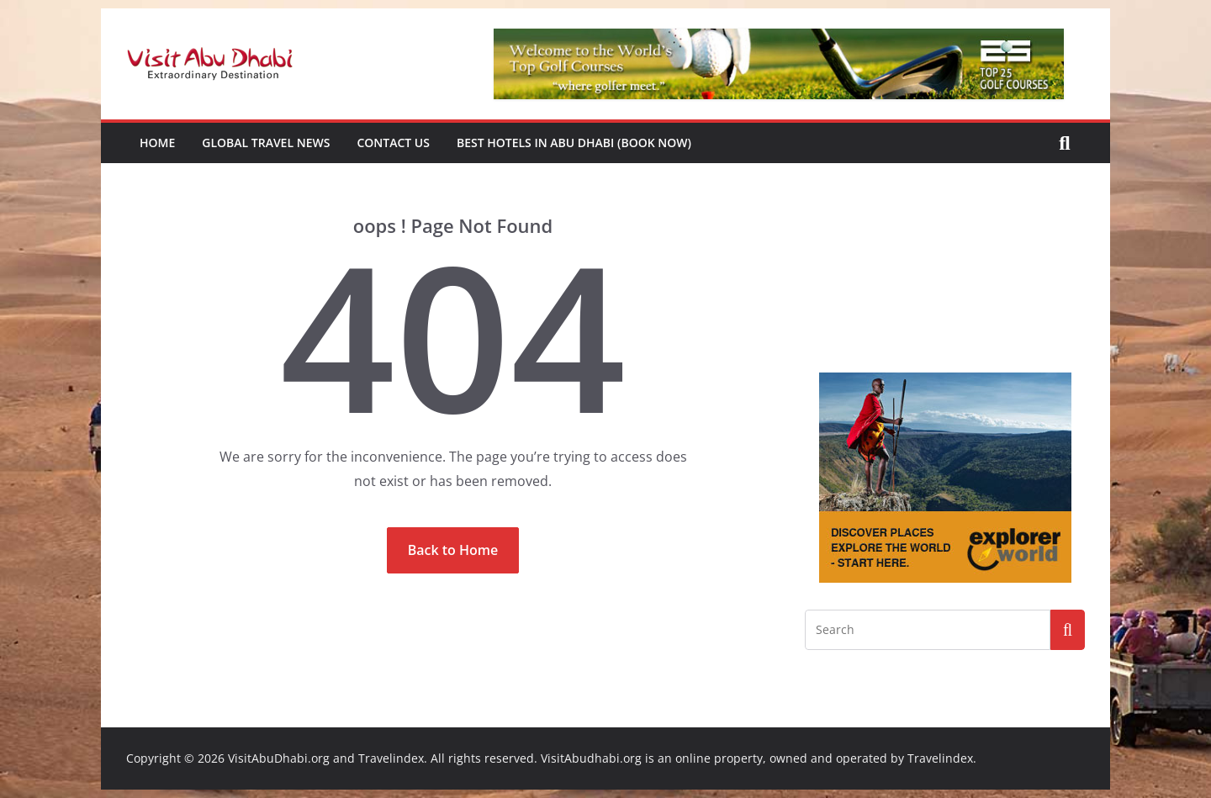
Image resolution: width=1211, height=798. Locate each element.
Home (157, 143)
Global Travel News (266, 143)
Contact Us (393, 143)
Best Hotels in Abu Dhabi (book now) (574, 143)
